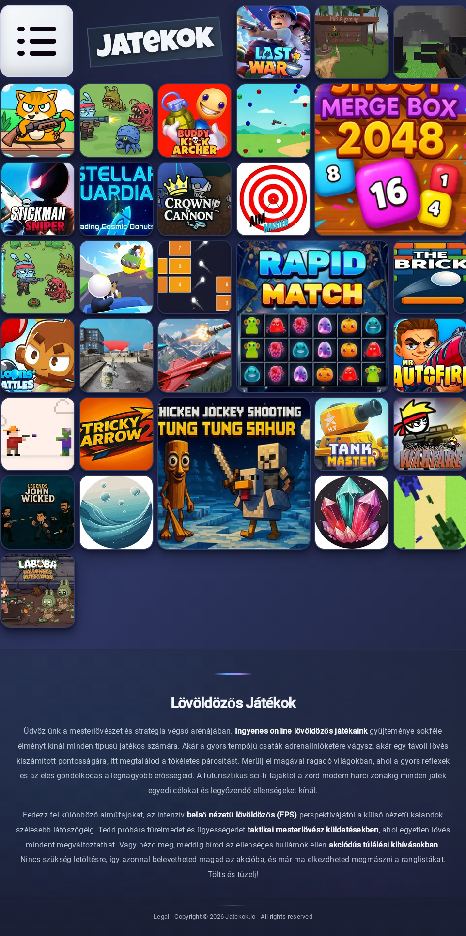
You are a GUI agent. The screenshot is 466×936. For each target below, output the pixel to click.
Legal (162, 917)
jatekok (155, 45)
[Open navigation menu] (36, 41)
